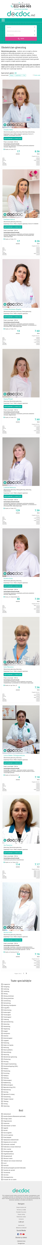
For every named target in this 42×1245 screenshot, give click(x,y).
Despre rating (21, 1214)
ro (19, 2)
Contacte (21, 1219)
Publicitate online (21, 1216)
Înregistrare (21, 1243)
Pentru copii (36, 75)
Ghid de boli (21, 1225)
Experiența (18, 75)
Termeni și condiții (21, 1209)
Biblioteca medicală (21, 1227)
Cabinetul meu (21, 1241)
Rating (11, 75)
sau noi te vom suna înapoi (21, 9)
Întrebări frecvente (21, 1212)
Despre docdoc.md (21, 1207)
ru (22, 2)
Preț (24, 75)
